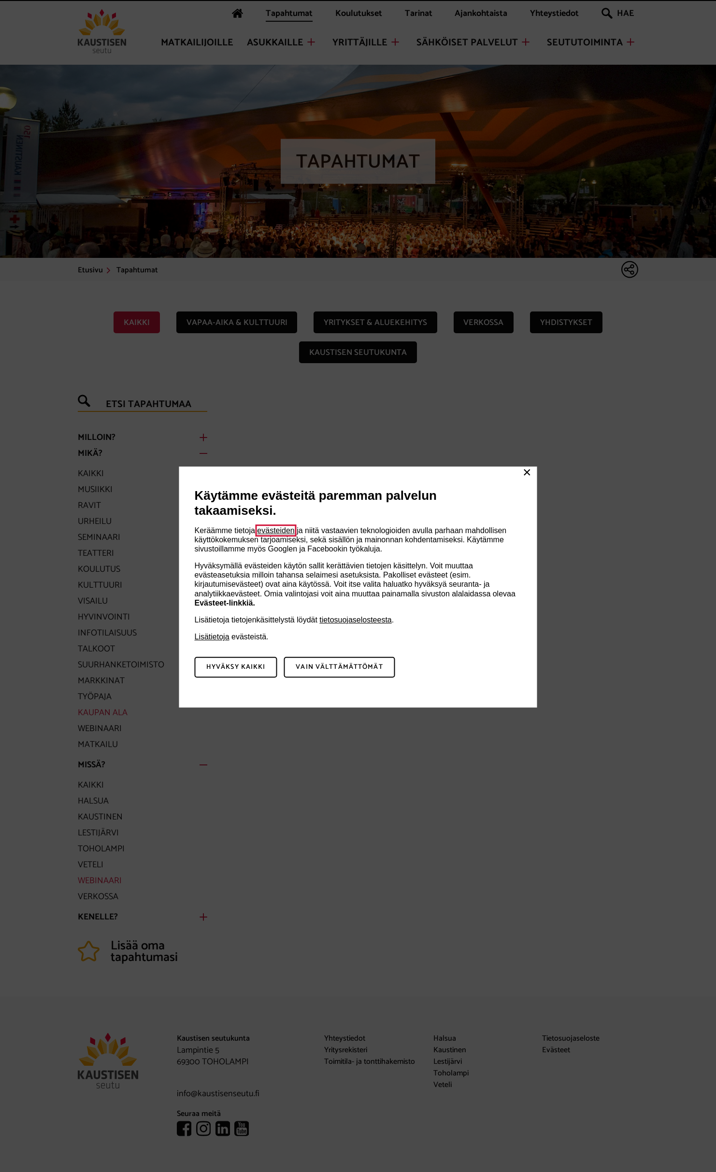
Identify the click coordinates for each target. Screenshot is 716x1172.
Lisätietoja (212, 637)
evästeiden (275, 530)
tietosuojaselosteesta (355, 620)
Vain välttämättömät (339, 667)
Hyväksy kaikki (236, 667)
